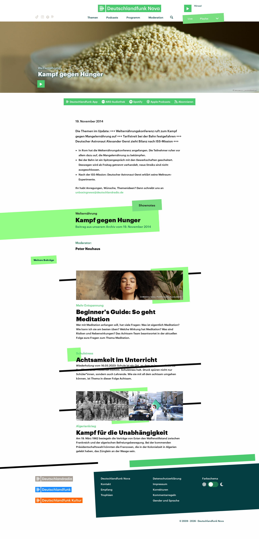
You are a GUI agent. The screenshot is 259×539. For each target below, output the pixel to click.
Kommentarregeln (164, 494)
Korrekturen (160, 489)
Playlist (204, 18)
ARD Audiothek (113, 101)
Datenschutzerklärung (167, 478)
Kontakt (106, 484)
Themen (93, 17)
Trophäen (107, 494)
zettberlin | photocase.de (245, 90)
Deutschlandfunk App (82, 101)
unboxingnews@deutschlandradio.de (99, 192)
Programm (133, 17)
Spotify (135, 101)
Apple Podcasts (158, 101)
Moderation (155, 17)
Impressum (160, 484)
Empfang (106, 489)
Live (190, 18)
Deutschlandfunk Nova (115, 478)
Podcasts (112, 17)
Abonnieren (183, 101)
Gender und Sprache (166, 500)
